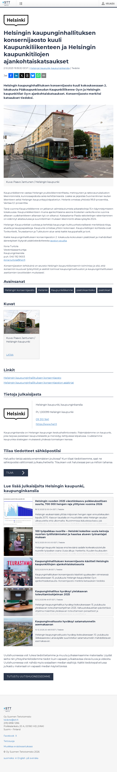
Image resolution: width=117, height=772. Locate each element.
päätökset (105, 290)
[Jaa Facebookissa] (10, 76)
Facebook (9, 735)
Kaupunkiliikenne (62, 290)
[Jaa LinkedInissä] (16, 76)
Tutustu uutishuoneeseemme (28, 676)
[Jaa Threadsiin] (27, 76)
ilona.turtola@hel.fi (14, 259)
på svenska (32, 758)
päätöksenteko (85, 290)
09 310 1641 (42, 419)
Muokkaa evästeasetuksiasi (18, 746)
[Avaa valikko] (21, 3)
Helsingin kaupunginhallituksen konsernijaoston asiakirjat (39, 382)
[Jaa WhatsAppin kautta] (38, 76)
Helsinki (43, 290)
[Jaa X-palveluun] (21, 76)
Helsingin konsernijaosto (19, 290)
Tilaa (16, 472)
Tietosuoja (9, 741)
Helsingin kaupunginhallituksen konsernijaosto (32, 377)
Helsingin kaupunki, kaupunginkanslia (50, 68)
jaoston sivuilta (58, 240)
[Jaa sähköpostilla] (43, 76)
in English (20, 758)
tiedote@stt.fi (11, 720)
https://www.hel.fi (46, 424)
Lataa (9, 354)
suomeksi (9, 758)
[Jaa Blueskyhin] (32, 76)
